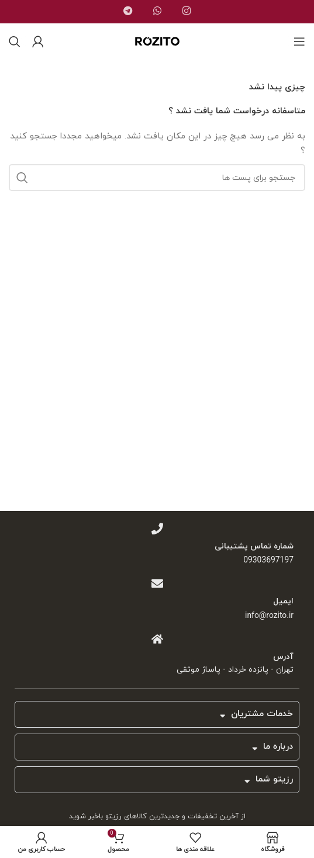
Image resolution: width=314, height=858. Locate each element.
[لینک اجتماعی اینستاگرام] (186, 12)
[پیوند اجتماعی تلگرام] (128, 12)
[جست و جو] (14, 41)
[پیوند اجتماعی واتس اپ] (157, 12)
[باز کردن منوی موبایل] (299, 41)
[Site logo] (157, 49)
